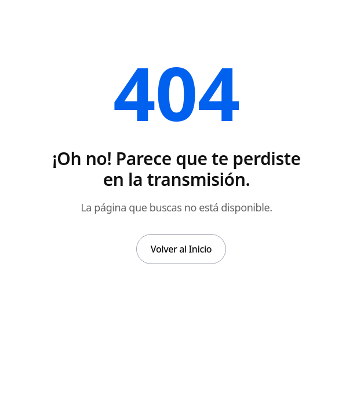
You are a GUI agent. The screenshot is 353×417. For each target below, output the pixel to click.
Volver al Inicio (181, 249)
